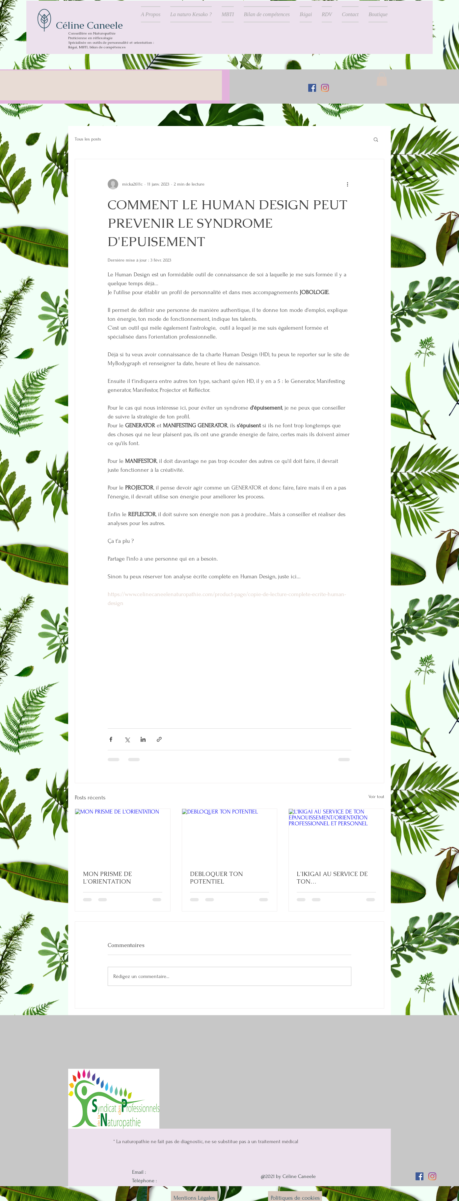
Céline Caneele (89, 25)
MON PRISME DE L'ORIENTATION (107, 877)
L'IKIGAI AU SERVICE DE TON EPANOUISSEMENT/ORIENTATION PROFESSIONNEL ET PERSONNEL (336, 877)
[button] (382, 79)
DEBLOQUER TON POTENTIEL (216, 877)
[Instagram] (325, 88)
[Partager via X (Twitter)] (127, 739)
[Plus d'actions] (347, 184)
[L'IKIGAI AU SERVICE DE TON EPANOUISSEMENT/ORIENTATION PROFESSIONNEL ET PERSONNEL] (336, 835)
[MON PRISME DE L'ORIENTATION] (122, 835)
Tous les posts (88, 139)
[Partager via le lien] (159, 739)
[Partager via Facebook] (111, 739)
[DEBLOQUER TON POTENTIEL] (229, 835)
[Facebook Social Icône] (312, 88)
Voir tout (376, 796)
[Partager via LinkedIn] (143, 739)
